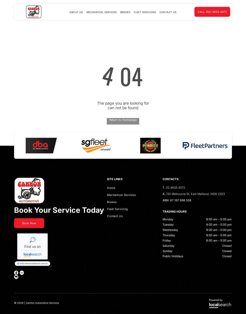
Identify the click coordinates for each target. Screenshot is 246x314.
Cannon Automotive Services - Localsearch (32, 246)
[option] (41, 145)
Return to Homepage (123, 120)
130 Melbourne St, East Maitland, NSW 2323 (195, 194)
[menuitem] (76, 12)
